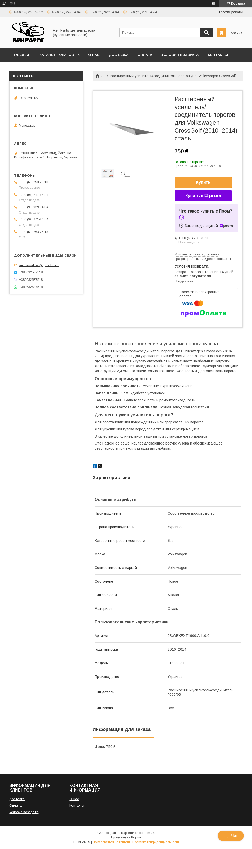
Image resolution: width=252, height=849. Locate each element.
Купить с (203, 196)
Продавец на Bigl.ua (126, 837)
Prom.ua (148, 833)
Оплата (145, 55)
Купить (203, 182)
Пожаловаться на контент (111, 842)
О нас (94, 55)
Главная (22, 55)
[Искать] (206, 32)
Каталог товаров (57, 55)
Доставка (118, 55)
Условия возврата (180, 55)
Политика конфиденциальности (155, 842)
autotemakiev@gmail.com (39, 265)
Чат (231, 835)
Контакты (218, 55)
